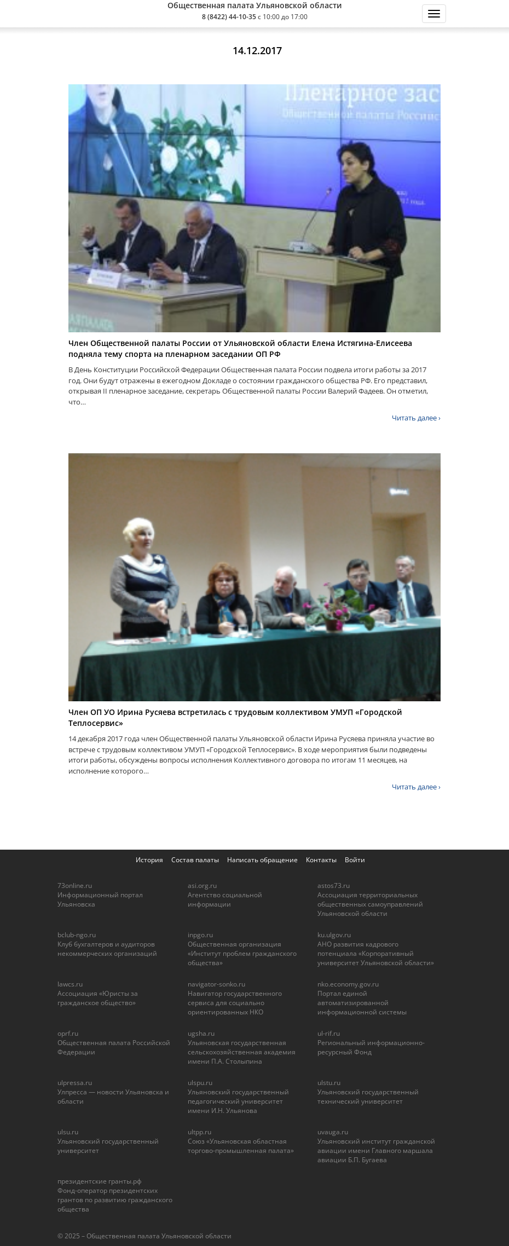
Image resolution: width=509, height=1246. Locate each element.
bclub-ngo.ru (76, 934)
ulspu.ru (200, 1082)
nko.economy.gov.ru (348, 984)
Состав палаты (195, 859)
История (149, 859)
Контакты (321, 859)
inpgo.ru (200, 934)
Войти (355, 859)
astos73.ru (333, 885)
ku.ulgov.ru (334, 934)
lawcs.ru (70, 984)
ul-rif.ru (328, 1033)
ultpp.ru (199, 1132)
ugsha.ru (201, 1033)
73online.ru (74, 885)
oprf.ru (67, 1033)
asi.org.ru (202, 885)
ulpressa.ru (74, 1082)
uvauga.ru (332, 1132)
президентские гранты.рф (99, 1181)
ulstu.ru (328, 1082)
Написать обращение (262, 859)
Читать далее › (416, 418)
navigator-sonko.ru (216, 984)
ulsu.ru (67, 1132)
